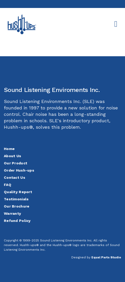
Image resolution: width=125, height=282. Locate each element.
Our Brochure (16, 206)
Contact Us (14, 177)
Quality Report (18, 192)
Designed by (96, 257)
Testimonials (16, 199)
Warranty (12, 213)
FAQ (7, 185)
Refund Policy (17, 221)
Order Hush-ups (19, 170)
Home (9, 149)
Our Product (15, 163)
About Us (12, 156)
